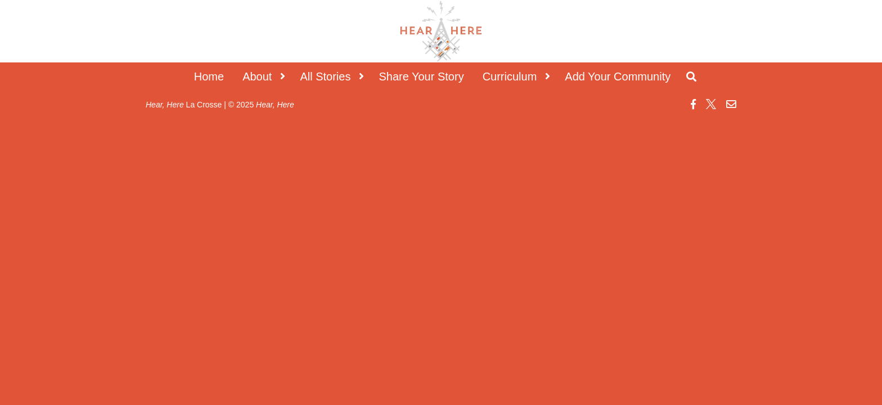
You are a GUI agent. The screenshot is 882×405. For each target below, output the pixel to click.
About (257, 76)
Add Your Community (617, 76)
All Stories (325, 76)
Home (209, 76)
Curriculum (510, 76)
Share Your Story (421, 76)
